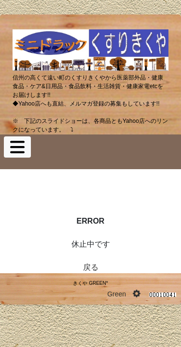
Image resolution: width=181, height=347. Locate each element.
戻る (90, 267)
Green (116, 294)
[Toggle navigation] (17, 147)
